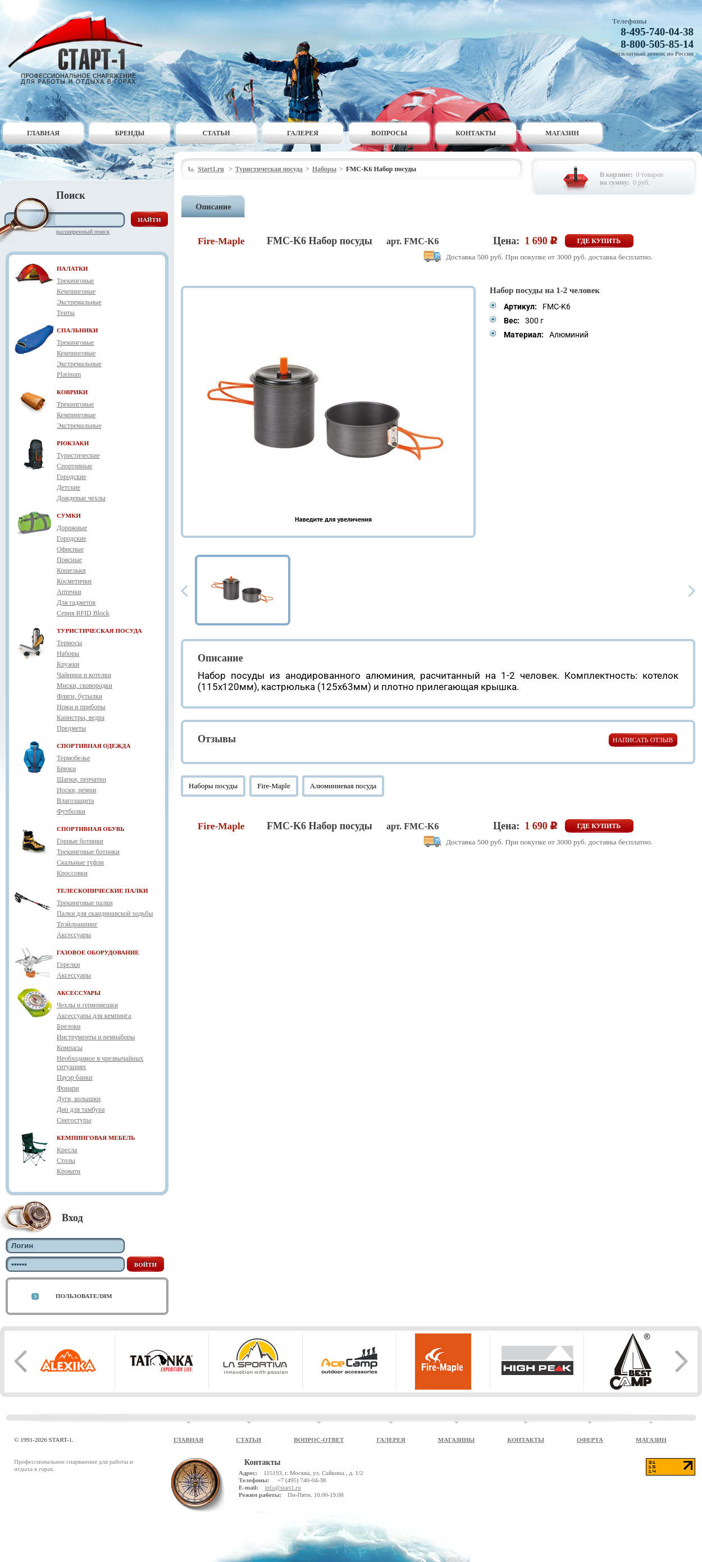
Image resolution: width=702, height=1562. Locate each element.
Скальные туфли (80, 862)
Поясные (69, 560)
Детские (68, 487)
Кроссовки (72, 873)
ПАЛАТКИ (72, 268)
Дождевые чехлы (81, 498)
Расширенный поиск (83, 231)
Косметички (74, 581)
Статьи (216, 133)
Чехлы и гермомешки (87, 1005)
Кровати (68, 1171)
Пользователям (84, 1295)
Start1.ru (211, 169)
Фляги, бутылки (79, 696)
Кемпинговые (76, 291)
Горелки (68, 965)
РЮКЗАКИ (73, 443)
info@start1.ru (282, 1487)
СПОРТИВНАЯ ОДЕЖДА (94, 745)
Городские (71, 477)
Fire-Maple (273, 786)
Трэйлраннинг (77, 924)
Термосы (69, 643)
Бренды (130, 133)
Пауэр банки (75, 1077)
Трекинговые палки (85, 903)
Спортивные (74, 466)
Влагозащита (75, 801)
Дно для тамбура (81, 1109)
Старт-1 (80, 48)
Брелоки (68, 1026)
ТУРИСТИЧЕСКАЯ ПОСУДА (99, 630)
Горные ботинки (80, 841)
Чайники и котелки (84, 675)
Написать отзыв (643, 740)
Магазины (456, 1439)
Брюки (66, 769)
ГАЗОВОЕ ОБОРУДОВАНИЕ (98, 952)
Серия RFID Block (83, 613)
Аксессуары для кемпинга (94, 1016)
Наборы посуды (213, 786)
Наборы (68, 653)
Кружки (68, 664)
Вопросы (389, 133)
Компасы (70, 1048)
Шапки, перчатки (81, 779)
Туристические (78, 455)
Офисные (70, 549)
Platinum (69, 374)
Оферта (590, 1439)
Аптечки (69, 592)
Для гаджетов (76, 602)
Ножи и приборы (81, 707)
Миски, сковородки (84, 685)
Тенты (66, 313)
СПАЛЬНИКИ (77, 330)
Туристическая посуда (269, 169)
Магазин (562, 133)
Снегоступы (74, 1120)
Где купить (599, 241)
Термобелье (73, 758)
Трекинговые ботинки (88, 852)
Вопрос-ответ (319, 1439)
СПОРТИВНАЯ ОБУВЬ (90, 828)
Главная (43, 133)
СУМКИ (69, 515)
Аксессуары (74, 935)
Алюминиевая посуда (343, 786)
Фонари (68, 1088)
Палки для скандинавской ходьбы (105, 913)
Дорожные (72, 528)
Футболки (71, 811)
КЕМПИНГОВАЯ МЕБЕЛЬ (96, 1137)
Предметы (71, 728)
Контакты (475, 133)
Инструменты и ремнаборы (96, 1037)
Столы (66, 1160)
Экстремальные (79, 302)
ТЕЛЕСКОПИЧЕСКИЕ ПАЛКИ (102, 890)
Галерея (302, 133)
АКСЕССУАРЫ (79, 992)
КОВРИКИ (72, 392)
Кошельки (71, 570)
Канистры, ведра (80, 717)
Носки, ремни (76, 790)
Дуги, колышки (79, 1099)
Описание (213, 207)
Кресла (67, 1150)
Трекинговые (75, 281)
